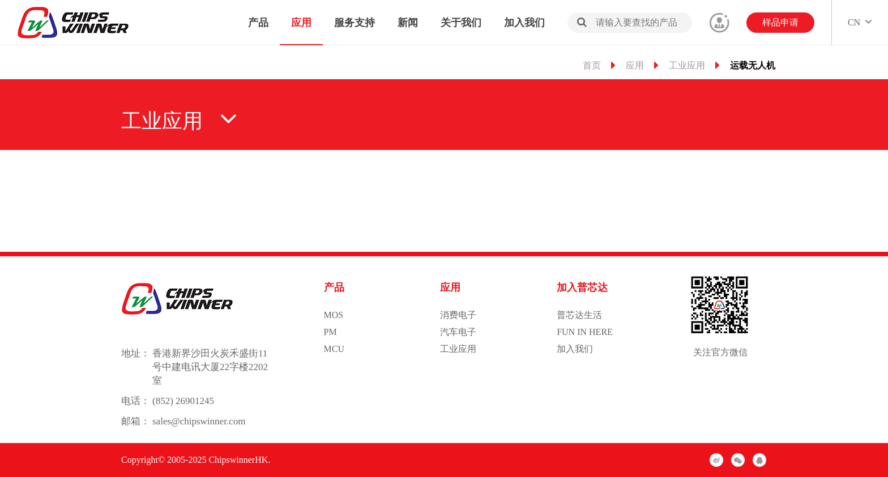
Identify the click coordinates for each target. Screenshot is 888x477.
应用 (301, 22)
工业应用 (687, 65)
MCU (334, 349)
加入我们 (524, 22)
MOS (334, 315)
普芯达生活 (579, 315)
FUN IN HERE (585, 332)
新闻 (408, 22)
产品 (258, 22)
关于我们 (461, 22)
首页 (592, 65)
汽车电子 (458, 332)
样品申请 (780, 22)
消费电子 (458, 315)
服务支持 (354, 22)
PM (330, 332)
